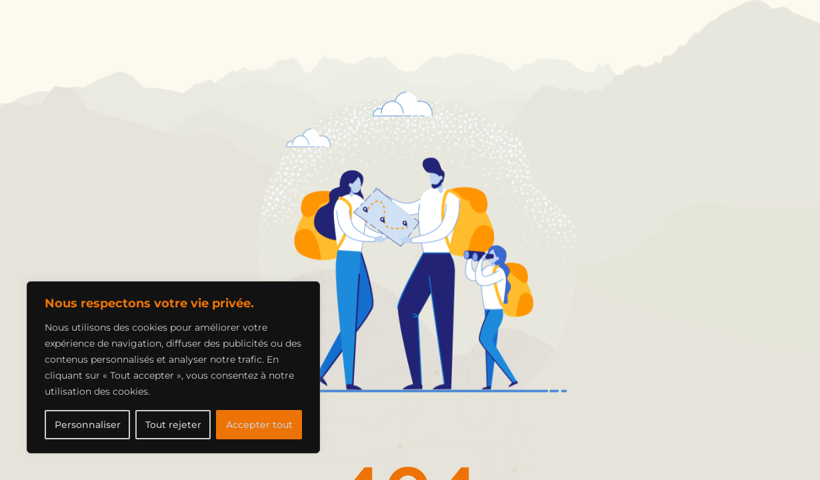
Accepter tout (259, 425)
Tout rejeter (173, 425)
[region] (173, 367)
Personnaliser (88, 425)
